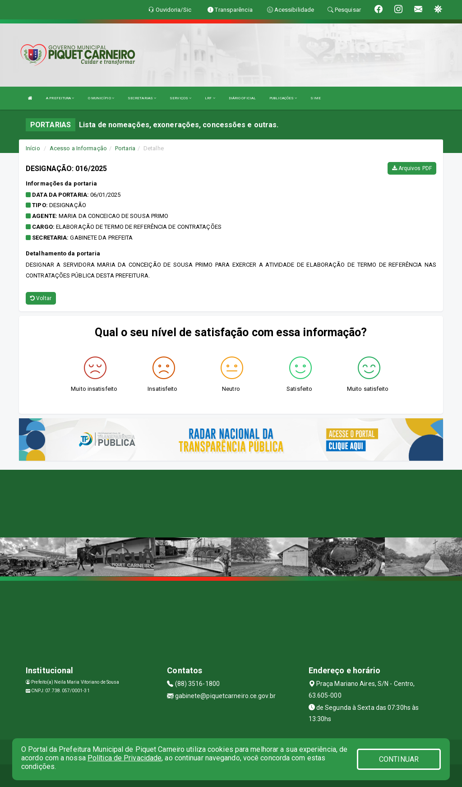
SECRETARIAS (142, 98)
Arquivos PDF (412, 168)
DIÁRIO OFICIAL (242, 98)
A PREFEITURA (60, 98)
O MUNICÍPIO (101, 98)
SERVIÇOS (180, 98)
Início (33, 148)
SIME (315, 98)
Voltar (40, 298)
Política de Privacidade (125, 758)
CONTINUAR (399, 759)
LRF (210, 98)
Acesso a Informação (78, 148)
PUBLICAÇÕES (283, 98)
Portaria (125, 148)
